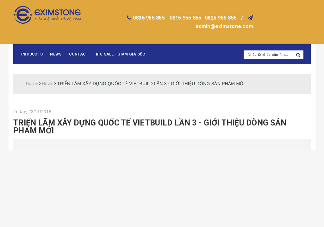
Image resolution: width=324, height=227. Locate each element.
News (55, 54)
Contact (79, 54)
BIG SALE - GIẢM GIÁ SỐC (121, 54)
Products (32, 54)
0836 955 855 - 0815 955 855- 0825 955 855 (185, 18)
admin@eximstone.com (224, 26)
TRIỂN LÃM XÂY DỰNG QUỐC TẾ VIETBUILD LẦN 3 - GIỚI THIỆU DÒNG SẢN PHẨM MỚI (149, 126)
